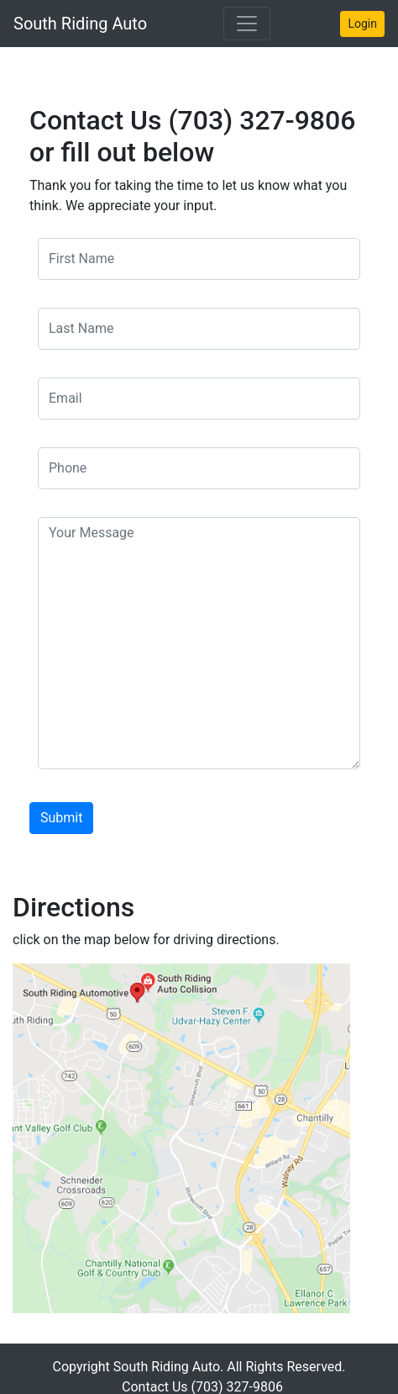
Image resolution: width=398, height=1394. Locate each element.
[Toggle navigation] (246, 23)
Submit (61, 818)
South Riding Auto (80, 23)
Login (362, 23)
